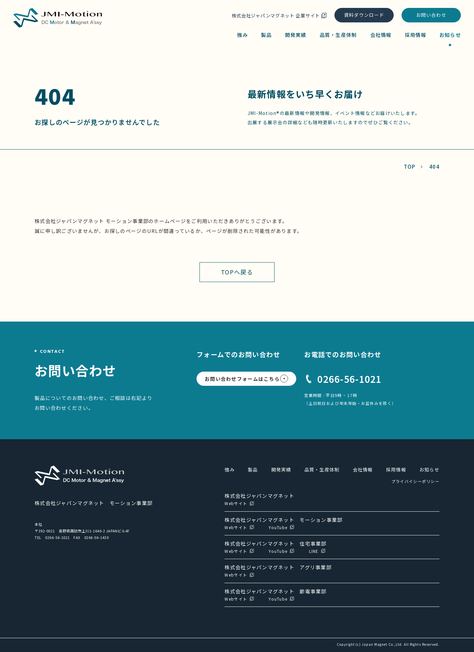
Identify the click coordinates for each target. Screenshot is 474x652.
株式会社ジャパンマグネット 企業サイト (276, 15)
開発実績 (295, 34)
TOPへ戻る (237, 272)
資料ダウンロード (364, 15)
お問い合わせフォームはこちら (242, 378)
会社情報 (381, 34)
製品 (266, 34)
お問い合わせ (431, 15)
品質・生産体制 (338, 34)
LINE (314, 551)
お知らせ (450, 34)
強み (242, 34)
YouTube (278, 527)
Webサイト (235, 503)
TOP (409, 166)
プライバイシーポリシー (415, 481)
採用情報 (415, 34)
